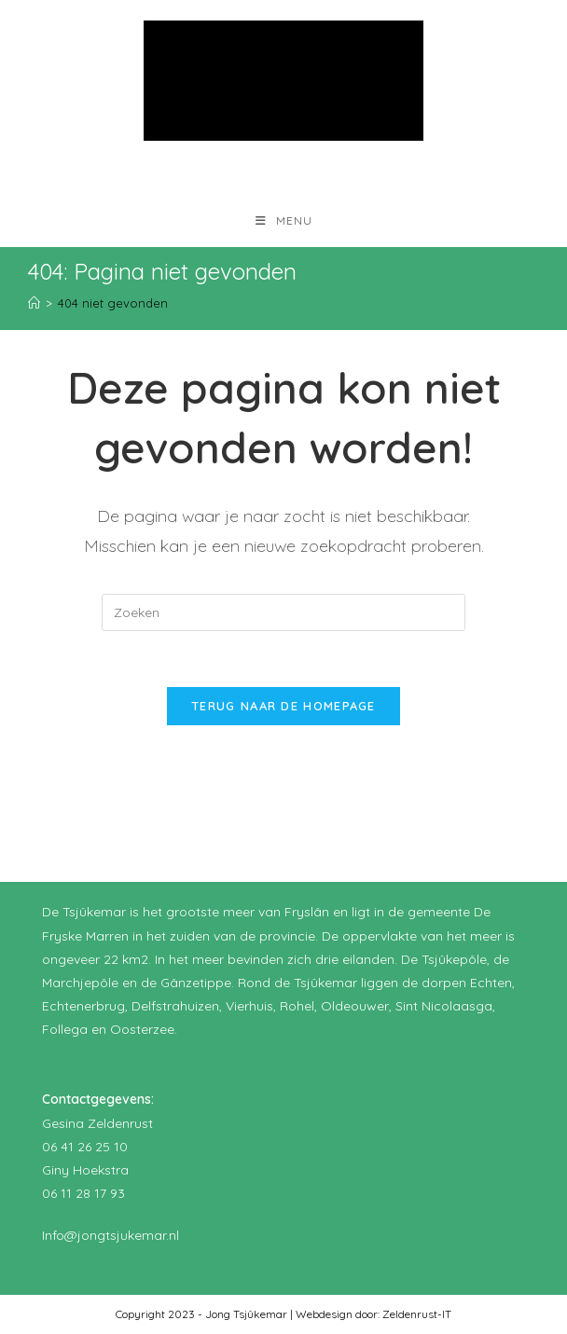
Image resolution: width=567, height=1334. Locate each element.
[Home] (34, 303)
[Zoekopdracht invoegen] (283, 612)
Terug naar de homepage (283, 705)
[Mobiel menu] (284, 220)
